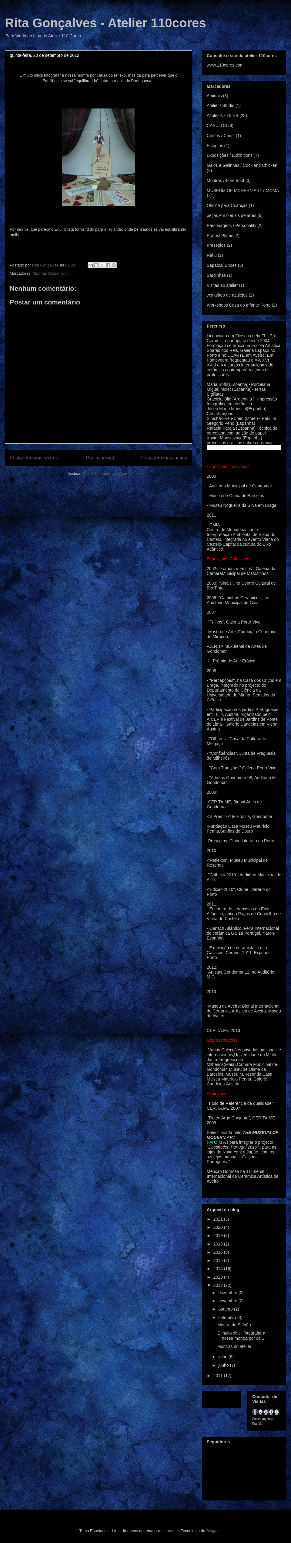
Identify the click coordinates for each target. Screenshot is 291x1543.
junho (224, 1365)
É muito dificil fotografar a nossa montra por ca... (241, 1336)
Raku (212, 255)
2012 (218, 1285)
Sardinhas (216, 275)
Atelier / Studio (220, 105)
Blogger (213, 1530)
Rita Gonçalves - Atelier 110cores (105, 23)
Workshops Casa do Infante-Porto (239, 305)
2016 (218, 1252)
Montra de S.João (234, 1324)
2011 (218, 1375)
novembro (228, 1300)
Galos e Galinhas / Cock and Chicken (242, 165)
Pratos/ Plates (220, 235)
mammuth (170, 1530)
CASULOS (217, 125)
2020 (218, 1227)
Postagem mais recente (34, 457)
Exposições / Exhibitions (230, 155)
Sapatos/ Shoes (222, 265)
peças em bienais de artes (231, 215)
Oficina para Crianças (227, 205)
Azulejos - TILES (222, 115)
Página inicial (100, 457)
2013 (218, 1277)
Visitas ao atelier (222, 285)
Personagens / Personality (231, 225)
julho (223, 1356)
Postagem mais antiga (164, 457)
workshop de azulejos (227, 295)
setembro (227, 1317)
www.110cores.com (225, 65)
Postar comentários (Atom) (106, 473)
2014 (218, 1268)
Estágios (215, 145)
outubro (226, 1309)
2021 (218, 1219)
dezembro (228, 1292)
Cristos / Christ (221, 135)
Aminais (214, 95)
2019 (218, 1235)
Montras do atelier (234, 1346)
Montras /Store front (50, 273)
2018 (218, 1244)
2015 (218, 1260)
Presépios (216, 245)
